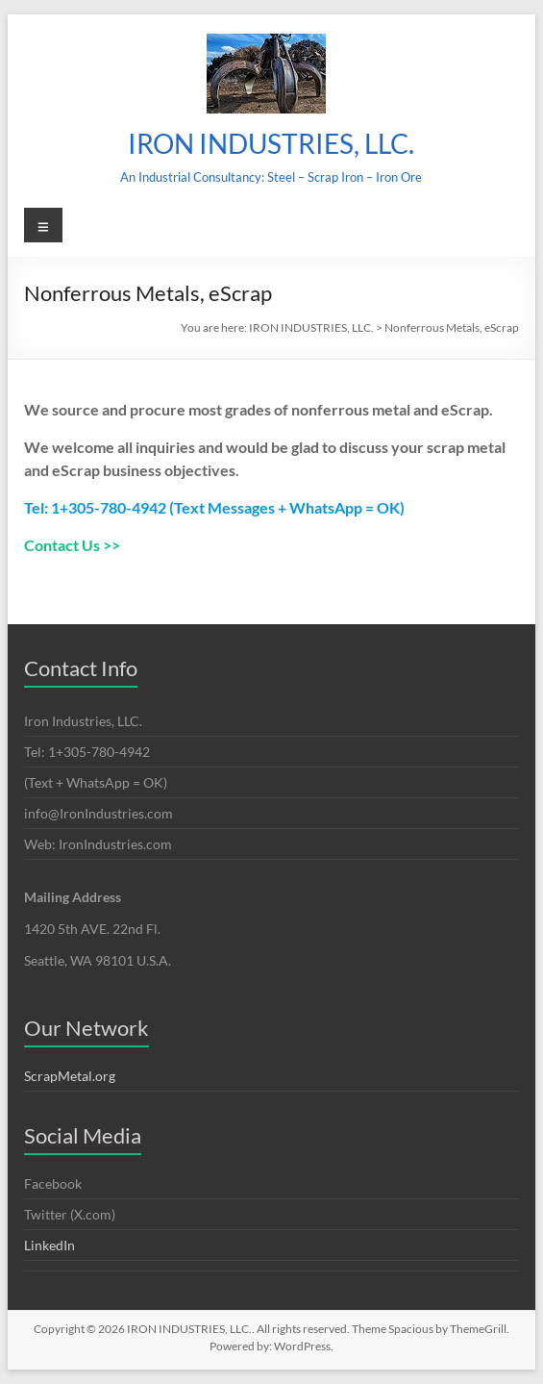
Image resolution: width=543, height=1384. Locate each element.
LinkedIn (49, 1245)
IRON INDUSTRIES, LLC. (271, 143)
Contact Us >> (72, 545)
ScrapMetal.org (69, 1076)
